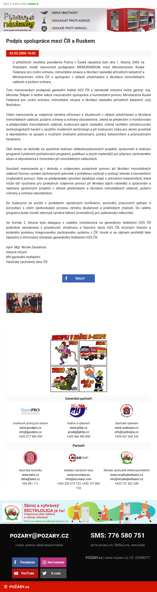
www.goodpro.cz (30, 428)
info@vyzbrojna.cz (127, 432)
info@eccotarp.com (78, 479)
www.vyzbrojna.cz (126, 428)
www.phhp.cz (78, 428)
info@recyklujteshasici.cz (126, 479)
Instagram (56, 562)
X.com (55, 573)
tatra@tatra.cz (30, 479)
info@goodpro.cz (30, 432)
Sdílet (80, 278)
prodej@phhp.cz (78, 432)
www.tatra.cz (30, 475)
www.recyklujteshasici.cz (126, 475)
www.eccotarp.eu (78, 475)
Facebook (27, 562)
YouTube (27, 573)
